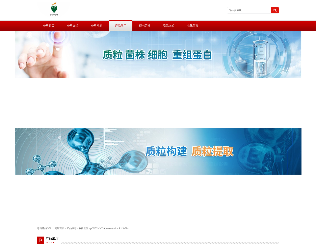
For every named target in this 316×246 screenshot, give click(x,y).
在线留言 (192, 25)
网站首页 (59, 228)
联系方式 (168, 25)
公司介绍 (72, 25)
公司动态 (96, 25)
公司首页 (48, 25)
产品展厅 (120, 25)
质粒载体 (83, 228)
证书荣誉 (144, 25)
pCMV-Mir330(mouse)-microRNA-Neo (109, 228)
